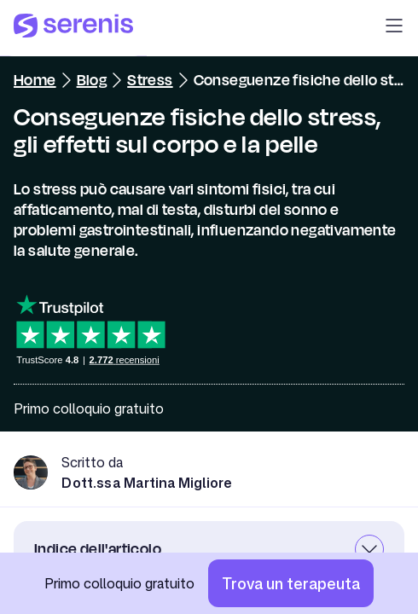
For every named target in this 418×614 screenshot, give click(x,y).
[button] (394, 28)
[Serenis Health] (73, 28)
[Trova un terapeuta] (291, 583)
